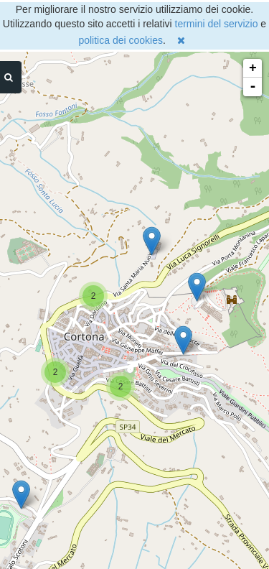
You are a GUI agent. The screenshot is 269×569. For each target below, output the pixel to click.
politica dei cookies (120, 40)
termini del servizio (216, 23)
